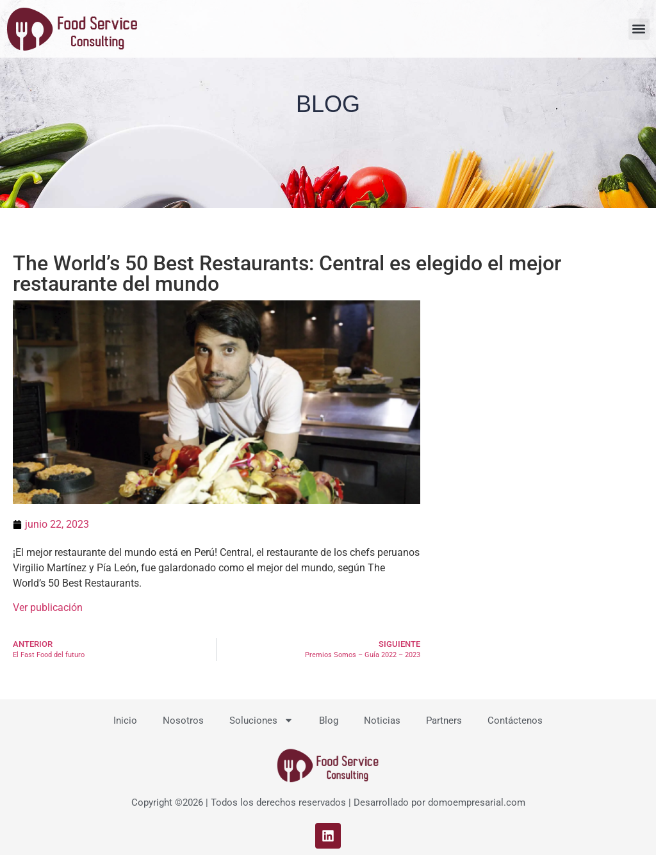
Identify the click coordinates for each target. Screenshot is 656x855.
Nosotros (183, 720)
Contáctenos (515, 720)
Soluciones (261, 720)
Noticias (382, 720)
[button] (639, 29)
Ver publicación (48, 607)
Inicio (125, 720)
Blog (328, 720)
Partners (444, 720)
